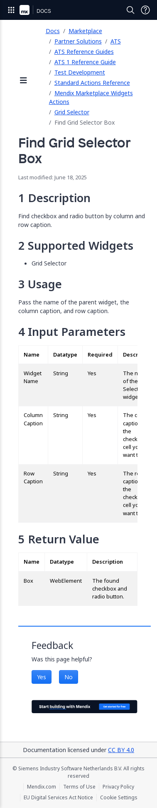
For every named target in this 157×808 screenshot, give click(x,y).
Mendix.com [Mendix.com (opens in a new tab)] (41, 787)
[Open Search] (130, 10)
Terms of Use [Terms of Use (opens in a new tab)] (79, 787)
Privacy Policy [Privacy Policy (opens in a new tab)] (118, 787)
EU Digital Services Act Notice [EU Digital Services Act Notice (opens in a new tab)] (58, 797)
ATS (115, 41)
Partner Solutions (78, 41)
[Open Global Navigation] (11, 10)
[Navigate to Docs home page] (44, 10)
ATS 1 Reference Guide (85, 62)
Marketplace (85, 31)
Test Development (79, 72)
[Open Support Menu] (145, 10)
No (68, 677)
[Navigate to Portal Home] (24, 10)
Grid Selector (71, 112)
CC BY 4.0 (121, 749)
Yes (41, 677)
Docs (53, 31)
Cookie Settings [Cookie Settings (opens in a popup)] (118, 797)
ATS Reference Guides (84, 51)
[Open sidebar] (23, 81)
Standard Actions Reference (92, 82)
